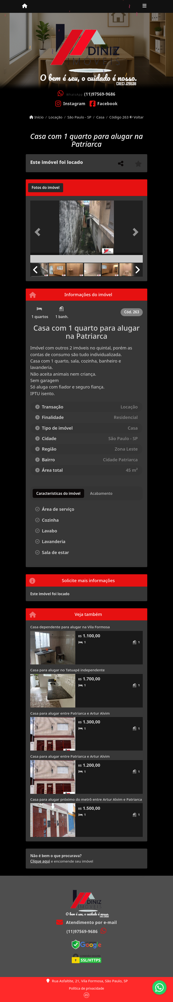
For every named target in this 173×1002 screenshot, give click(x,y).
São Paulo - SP (79, 117)
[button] (38, 232)
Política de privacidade (86, 988)
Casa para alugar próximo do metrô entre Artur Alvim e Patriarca (86, 799)
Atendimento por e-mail (86, 922)
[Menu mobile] (24, 6)
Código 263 (119, 117)
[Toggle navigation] (144, 6)
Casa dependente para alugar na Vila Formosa (70, 626)
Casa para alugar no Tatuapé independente (67, 670)
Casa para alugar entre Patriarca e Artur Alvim (70, 713)
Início (36, 117)
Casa (100, 117)
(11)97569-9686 (99, 94)
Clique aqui (40, 861)
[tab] (45, 187)
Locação (55, 117)
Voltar (137, 117)
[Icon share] (70, 103)
